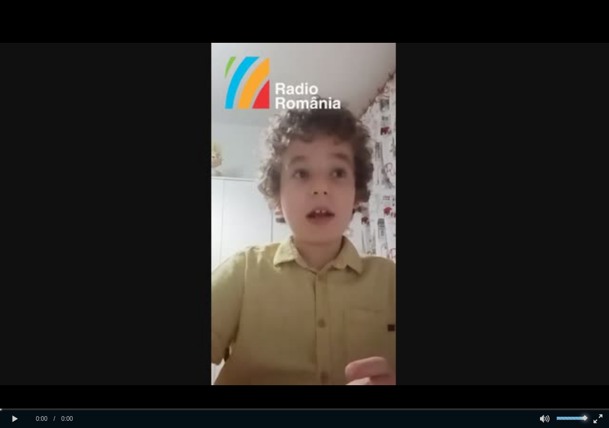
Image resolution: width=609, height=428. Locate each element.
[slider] (304, 409)
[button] (15, 419)
